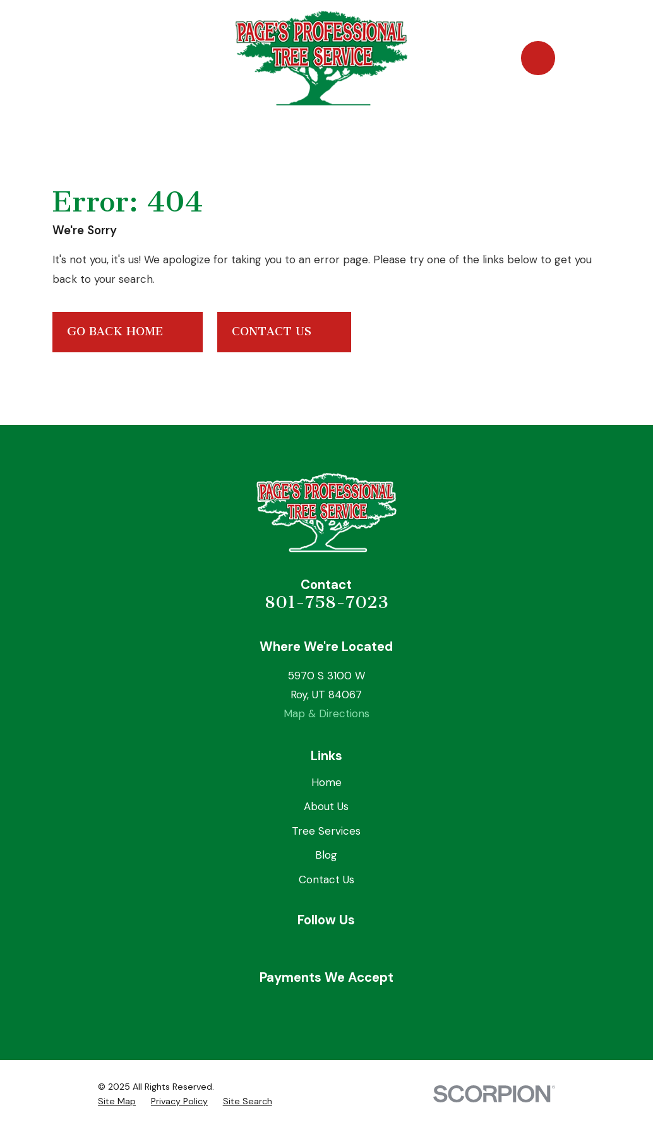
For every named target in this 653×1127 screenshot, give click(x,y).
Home (326, 782)
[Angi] (356, 946)
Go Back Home (128, 332)
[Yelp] (326, 946)
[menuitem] (117, 1101)
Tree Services (326, 831)
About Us (326, 806)
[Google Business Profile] (296, 946)
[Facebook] (267, 946)
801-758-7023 (326, 602)
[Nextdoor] (385, 946)
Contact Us (285, 332)
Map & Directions (326, 713)
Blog (326, 855)
